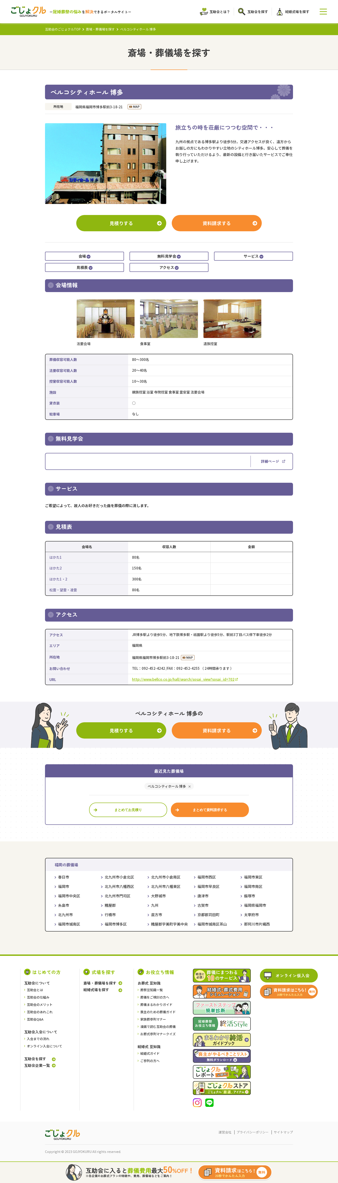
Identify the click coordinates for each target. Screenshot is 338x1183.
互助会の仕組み (38, 997)
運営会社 (225, 1132)
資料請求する (217, 223)
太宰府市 (251, 914)
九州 (154, 905)
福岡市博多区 (116, 924)
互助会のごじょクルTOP (63, 29)
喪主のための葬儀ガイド (158, 1012)
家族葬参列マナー (153, 1019)
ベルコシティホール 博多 (167, 786)
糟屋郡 (110, 905)
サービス (253, 256)
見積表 (84, 267)
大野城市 (158, 895)
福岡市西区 (206, 877)
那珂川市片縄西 (257, 924)
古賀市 (202, 905)
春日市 (63, 877)
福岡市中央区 (69, 895)
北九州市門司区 (117, 895)
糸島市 (63, 905)
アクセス (169, 267)
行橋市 (110, 914)
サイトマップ (283, 1132)
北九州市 (65, 914)
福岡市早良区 (208, 886)
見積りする (121, 223)
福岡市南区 (253, 886)
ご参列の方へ (150, 1060)
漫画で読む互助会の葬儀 (158, 1026)
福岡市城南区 (69, 924)
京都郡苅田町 (208, 914)
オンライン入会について (44, 1046)
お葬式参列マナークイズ (158, 1034)
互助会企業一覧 (37, 1065)
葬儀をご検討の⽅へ (154, 997)
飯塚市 (249, 895)
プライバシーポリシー (253, 1132)
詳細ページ (273, 461)
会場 (85, 256)
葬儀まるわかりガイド (156, 1004)
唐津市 (202, 895)
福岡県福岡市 (255, 905)
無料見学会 (169, 256)
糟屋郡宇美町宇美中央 (169, 924)
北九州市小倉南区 (165, 877)
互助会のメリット (40, 1004)
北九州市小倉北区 (119, 877)
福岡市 (63, 886)
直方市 (156, 914)
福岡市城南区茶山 (212, 924)
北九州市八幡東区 (165, 886)
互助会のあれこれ (40, 1012)
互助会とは (35, 990)
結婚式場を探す (96, 989)
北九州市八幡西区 (119, 886)
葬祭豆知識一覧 (151, 990)
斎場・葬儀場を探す (100, 29)
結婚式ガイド (150, 1053)
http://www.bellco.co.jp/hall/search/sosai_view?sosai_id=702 (185, 679)
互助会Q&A (35, 1019)
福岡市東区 (253, 877)
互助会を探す (35, 1058)
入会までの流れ (38, 1038)
